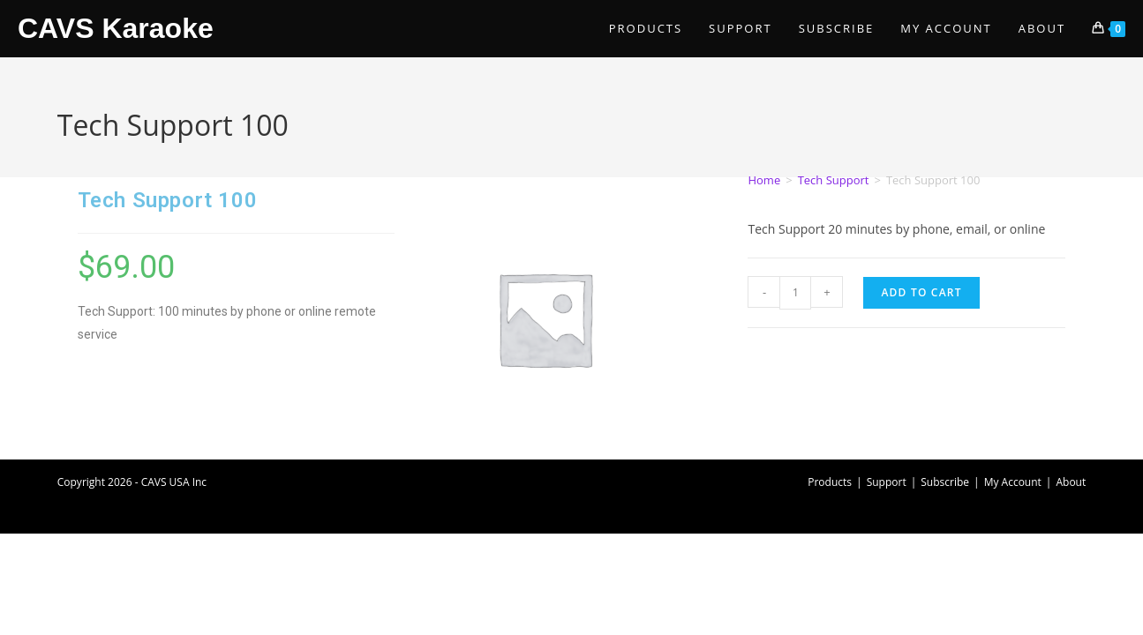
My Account (1012, 481)
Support (886, 481)
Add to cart (921, 292)
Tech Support (833, 180)
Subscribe (945, 481)
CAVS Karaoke (116, 28)
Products (830, 481)
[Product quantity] (795, 293)
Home (764, 180)
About (1071, 481)
